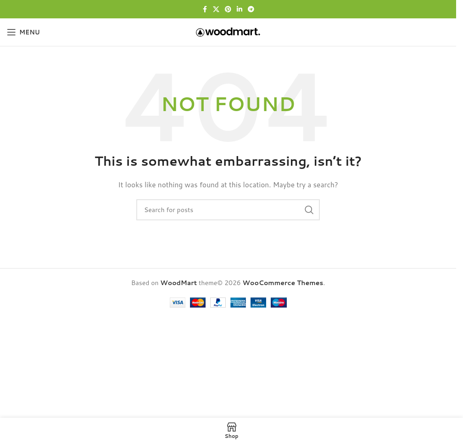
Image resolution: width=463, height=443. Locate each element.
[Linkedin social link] (239, 9)
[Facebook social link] (204, 9)
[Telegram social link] (251, 9)
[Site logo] (228, 31)
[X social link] (216, 9)
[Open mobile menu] (23, 32)
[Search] (228, 209)
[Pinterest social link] (228, 9)
